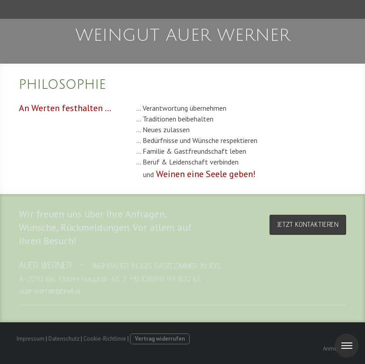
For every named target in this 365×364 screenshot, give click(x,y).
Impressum (30, 338)
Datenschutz (63, 338)
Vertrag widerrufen (160, 338)
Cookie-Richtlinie (104, 338)
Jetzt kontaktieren (308, 224)
